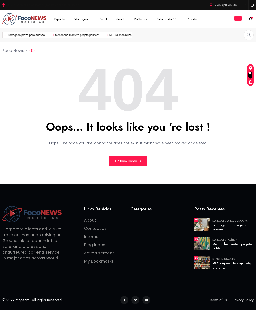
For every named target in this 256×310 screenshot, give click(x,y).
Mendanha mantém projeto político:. (232, 246)
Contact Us (95, 228)
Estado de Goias (237, 221)
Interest (92, 236)
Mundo (120, 19)
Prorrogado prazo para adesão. (229, 227)
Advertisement (99, 253)
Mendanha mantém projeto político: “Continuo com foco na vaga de (51, 5)
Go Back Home (128, 161)
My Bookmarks (99, 261)
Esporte (59, 19)
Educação (81, 19)
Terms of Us (218, 300)
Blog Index (94, 245)
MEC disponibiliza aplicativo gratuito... (102, 35)
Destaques (219, 221)
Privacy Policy (243, 300)
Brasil (103, 19)
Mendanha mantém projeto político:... (47, 35)
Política (139, 19)
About (90, 220)
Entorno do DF (166, 19)
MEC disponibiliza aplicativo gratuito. (232, 265)
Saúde (192, 19)
